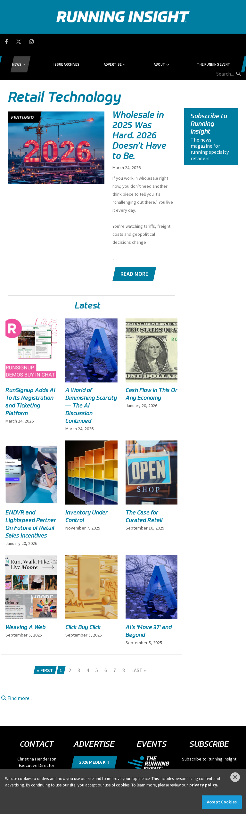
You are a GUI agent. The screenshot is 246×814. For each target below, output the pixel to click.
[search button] (237, 41)
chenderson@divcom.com (37, 741)
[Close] (235, 777)
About (143, 41)
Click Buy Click (83, 596)
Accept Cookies (222, 802)
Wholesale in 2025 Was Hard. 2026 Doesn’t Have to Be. (139, 105)
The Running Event (181, 41)
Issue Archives (83, 41)
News (50, 41)
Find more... (16, 667)
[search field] (219, 41)
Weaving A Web (25, 596)
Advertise (113, 41)
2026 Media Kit (94, 732)
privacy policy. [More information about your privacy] (203, 785)
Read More (134, 243)
